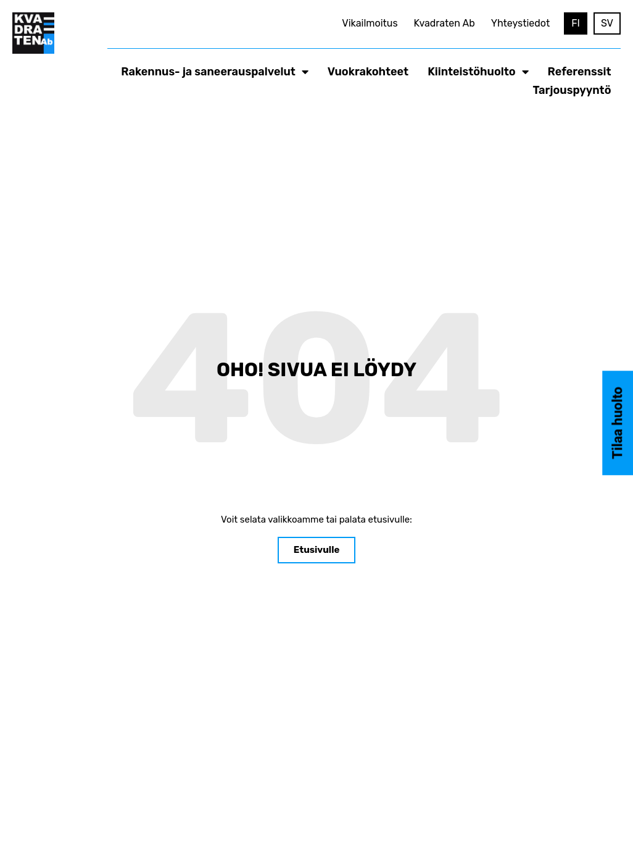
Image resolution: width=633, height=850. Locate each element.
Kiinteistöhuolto (478, 71)
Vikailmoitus (369, 23)
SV (607, 23)
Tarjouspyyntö (572, 90)
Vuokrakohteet (368, 71)
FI (575, 23)
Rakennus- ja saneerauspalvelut (214, 71)
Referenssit (579, 71)
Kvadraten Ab (444, 23)
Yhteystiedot (520, 23)
